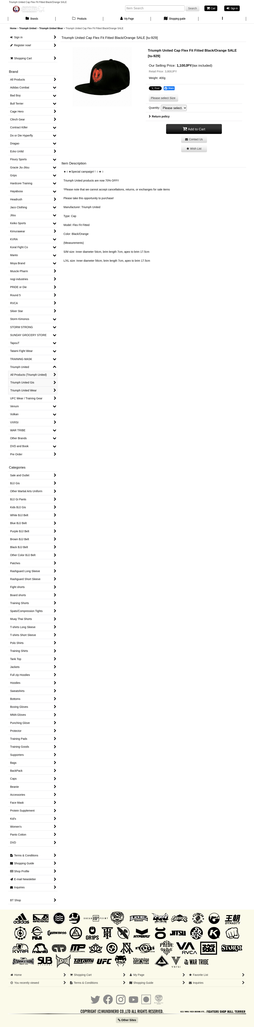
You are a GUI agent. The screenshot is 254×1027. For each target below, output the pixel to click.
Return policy (159, 116)
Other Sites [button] (127, 1020)
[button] (222, 19)
